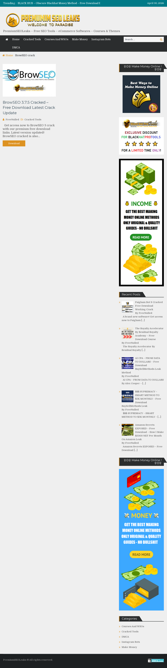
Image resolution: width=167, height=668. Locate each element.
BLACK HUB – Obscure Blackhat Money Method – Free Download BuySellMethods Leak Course (76, 3)
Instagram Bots (101, 39)
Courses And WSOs (56, 39)
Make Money (80, 39)
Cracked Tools (32, 39)
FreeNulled (12, 119)
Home (16, 39)
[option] (65, 3)
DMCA (16, 47)
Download (14, 143)
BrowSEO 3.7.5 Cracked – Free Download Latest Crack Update (29, 107)
